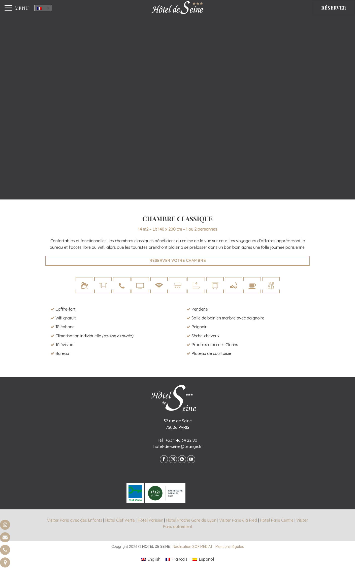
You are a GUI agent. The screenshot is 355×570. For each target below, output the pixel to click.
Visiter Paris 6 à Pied (238, 520)
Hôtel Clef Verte (120, 520)
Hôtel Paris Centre (277, 520)
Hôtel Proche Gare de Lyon (191, 520)
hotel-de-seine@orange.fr (177, 446)
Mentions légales (229, 546)
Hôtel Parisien (150, 520)
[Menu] (16, 8)
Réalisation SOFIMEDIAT (193, 546)
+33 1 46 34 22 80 (181, 440)
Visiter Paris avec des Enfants (74, 520)
